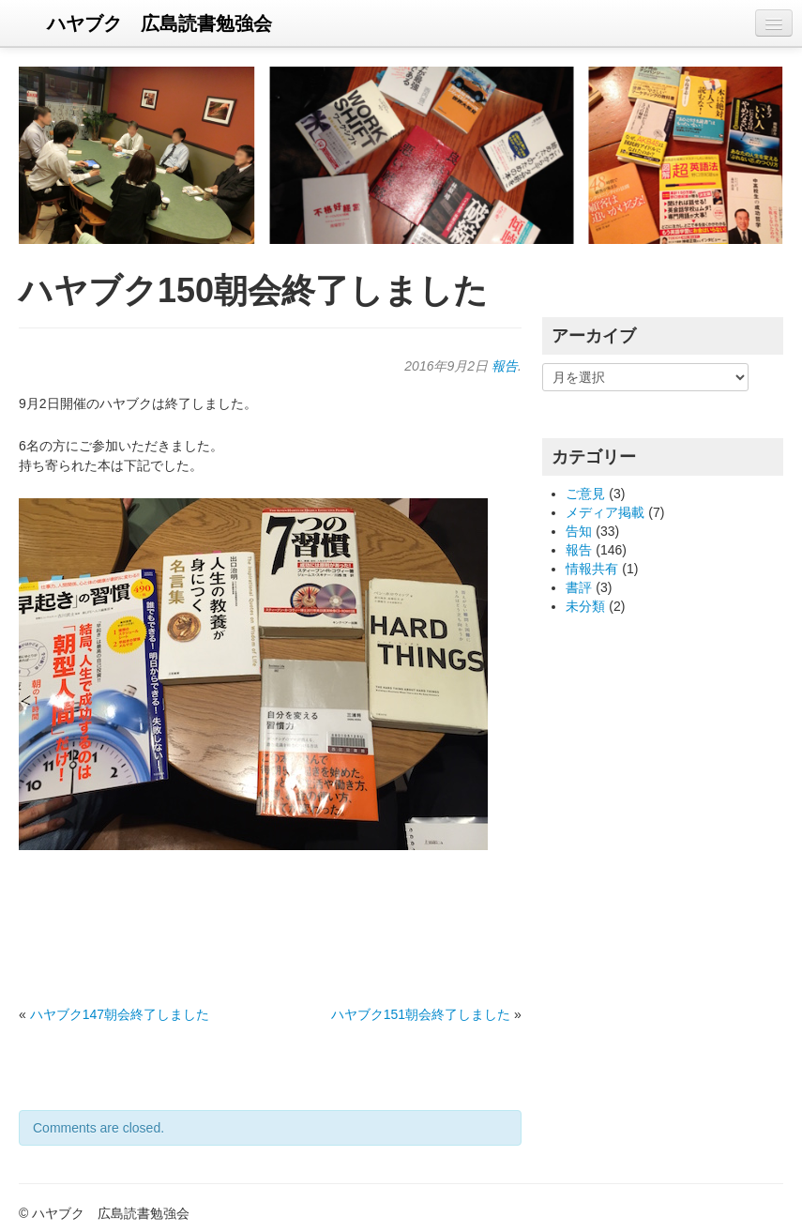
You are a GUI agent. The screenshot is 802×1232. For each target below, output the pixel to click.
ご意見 (585, 493)
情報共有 (592, 568)
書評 (579, 587)
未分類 (585, 606)
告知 (579, 531)
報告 (505, 365)
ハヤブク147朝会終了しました (119, 1014)
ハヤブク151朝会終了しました (420, 1014)
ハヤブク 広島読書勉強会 (159, 23)
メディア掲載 (605, 512)
